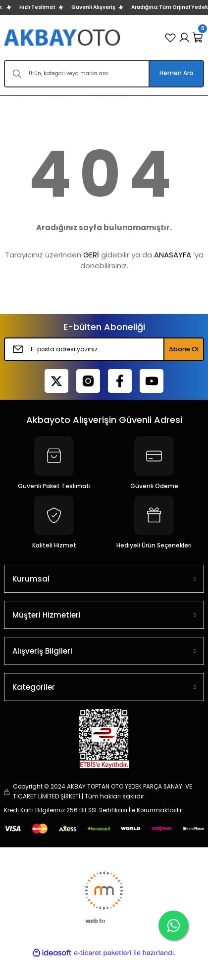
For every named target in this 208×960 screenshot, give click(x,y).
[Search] (104, 73)
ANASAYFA (172, 255)
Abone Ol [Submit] (184, 349)
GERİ (91, 255)
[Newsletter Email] (104, 349)
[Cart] (198, 37)
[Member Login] (184, 37)
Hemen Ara (176, 73)
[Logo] (63, 37)
